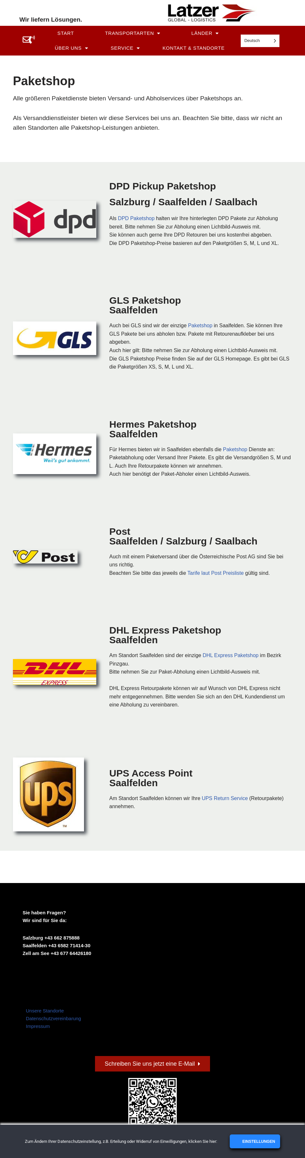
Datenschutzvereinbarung (53, 1019)
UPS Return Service (225, 799)
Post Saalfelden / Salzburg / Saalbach (183, 536)
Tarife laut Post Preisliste (216, 573)
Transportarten (132, 33)
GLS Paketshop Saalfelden (145, 305)
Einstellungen (258, 1141)
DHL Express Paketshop (231, 656)
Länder (205, 33)
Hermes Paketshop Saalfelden (152, 429)
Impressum (38, 1027)
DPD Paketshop (136, 218)
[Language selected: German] (260, 41)
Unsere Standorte (45, 1011)
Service (125, 48)
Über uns (71, 48)
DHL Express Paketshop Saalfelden (165, 635)
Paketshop (200, 326)
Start (65, 33)
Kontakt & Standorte (194, 48)
